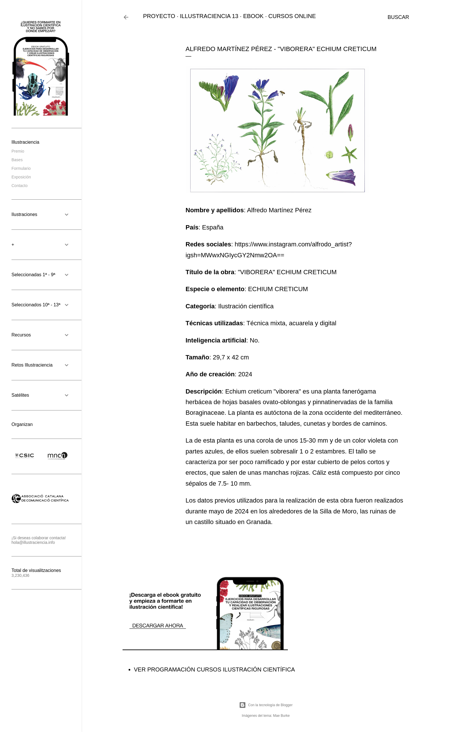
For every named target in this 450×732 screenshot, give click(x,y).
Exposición (21, 177)
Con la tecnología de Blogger (266, 705)
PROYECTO (159, 16)
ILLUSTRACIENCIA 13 (209, 16)
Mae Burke (281, 716)
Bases (17, 159)
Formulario (21, 168)
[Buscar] (398, 17)
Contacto (19, 185)
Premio (17, 151)
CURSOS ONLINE (292, 16)
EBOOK (253, 16)
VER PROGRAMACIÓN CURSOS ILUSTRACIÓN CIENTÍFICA (214, 669)
